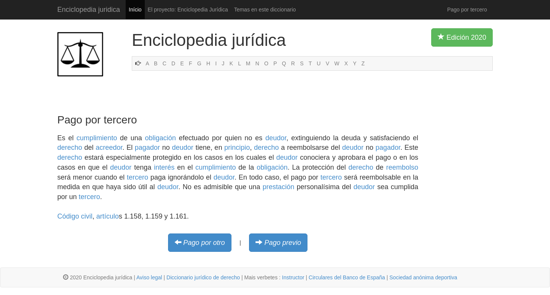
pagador (147, 147)
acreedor (108, 147)
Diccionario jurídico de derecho (203, 277)
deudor (275, 138)
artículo (107, 216)
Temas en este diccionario (265, 9)
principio (237, 147)
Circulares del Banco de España (347, 277)
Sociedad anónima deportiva (423, 277)
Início (135, 9)
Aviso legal (149, 277)
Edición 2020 (462, 37)
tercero (137, 177)
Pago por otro (204, 242)
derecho (69, 147)
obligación (160, 138)
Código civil (74, 216)
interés (164, 167)
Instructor (293, 277)
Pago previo (282, 242)
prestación (278, 187)
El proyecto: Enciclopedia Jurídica (188, 9)
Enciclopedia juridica (88, 9)
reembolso (402, 167)
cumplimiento (96, 138)
